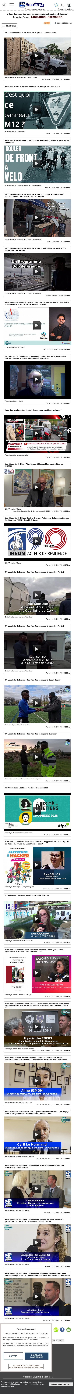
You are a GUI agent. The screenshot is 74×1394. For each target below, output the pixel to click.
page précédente (63, 22)
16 (60, 1341)
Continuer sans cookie (36, 1356)
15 (57, 1341)
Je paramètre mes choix (61, 1384)
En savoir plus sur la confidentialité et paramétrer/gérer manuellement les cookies (26, 1366)
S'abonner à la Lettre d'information (38, 1377)
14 (54, 1341)
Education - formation (45, 17)
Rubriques (11, 26)
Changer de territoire (65, 9)
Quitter (13, 1356)
